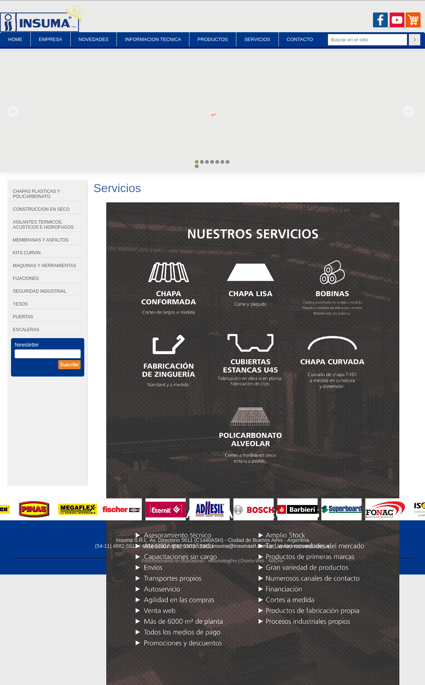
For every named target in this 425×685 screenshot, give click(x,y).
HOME (15, 39)
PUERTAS (23, 316)
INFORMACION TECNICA (153, 39)
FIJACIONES (26, 278)
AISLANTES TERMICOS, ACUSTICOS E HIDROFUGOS (43, 225)
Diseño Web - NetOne (261, 561)
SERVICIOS (257, 39)
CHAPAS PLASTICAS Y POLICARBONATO (36, 194)
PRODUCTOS (212, 39)
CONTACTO (300, 39)
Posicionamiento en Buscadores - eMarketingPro (189, 561)
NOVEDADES (94, 39)
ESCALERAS (26, 329)
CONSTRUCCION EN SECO (41, 209)
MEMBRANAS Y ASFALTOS (41, 240)
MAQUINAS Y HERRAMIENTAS (44, 265)
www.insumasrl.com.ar (304, 546)
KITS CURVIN (27, 252)
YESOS (20, 304)
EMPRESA (50, 39)
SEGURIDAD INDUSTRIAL (39, 291)
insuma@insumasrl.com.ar (242, 546)
